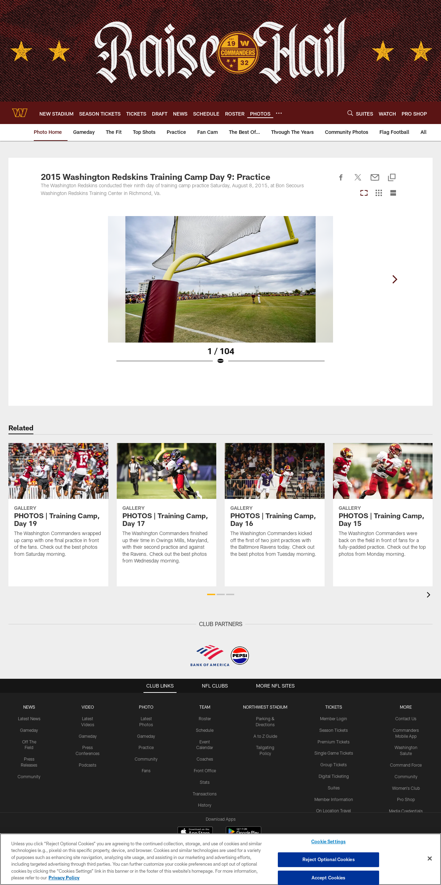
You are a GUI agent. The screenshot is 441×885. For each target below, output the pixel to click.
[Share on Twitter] (358, 181)
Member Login (333, 718)
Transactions (205, 793)
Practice (146, 747)
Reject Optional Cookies (328, 859)
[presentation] (430, 595)
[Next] (394, 279)
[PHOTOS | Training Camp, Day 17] (167, 508)
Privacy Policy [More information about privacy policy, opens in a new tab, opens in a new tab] (64, 877)
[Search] (350, 113)
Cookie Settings (328, 842)
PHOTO (146, 706)
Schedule (204, 730)
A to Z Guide (265, 736)
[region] (220, 859)
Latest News (29, 718)
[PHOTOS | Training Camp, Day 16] (275, 504)
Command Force (406, 764)
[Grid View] (378, 193)
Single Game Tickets (333, 752)
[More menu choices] (279, 113)
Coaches (205, 758)
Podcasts (87, 764)
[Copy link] (391, 178)
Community (29, 776)
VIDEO (88, 706)
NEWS (29, 706)
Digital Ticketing (334, 776)
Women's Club (406, 788)
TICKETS (333, 706)
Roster (205, 718)
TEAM (204, 706)
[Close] (429, 858)
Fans (146, 770)
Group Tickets (333, 764)
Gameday (29, 730)
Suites (334, 787)
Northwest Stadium (265, 706)
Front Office (205, 770)
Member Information (333, 799)
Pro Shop (406, 799)
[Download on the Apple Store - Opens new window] (195, 833)
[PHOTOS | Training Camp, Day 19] (58, 504)
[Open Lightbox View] (220, 294)
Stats (205, 782)
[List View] (393, 193)
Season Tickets (333, 730)
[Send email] (375, 181)
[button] (211, 594)
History (204, 804)
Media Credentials (406, 810)
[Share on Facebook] (341, 181)
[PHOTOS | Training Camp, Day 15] (383, 504)
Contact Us (405, 718)
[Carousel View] (364, 193)
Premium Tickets (334, 741)
